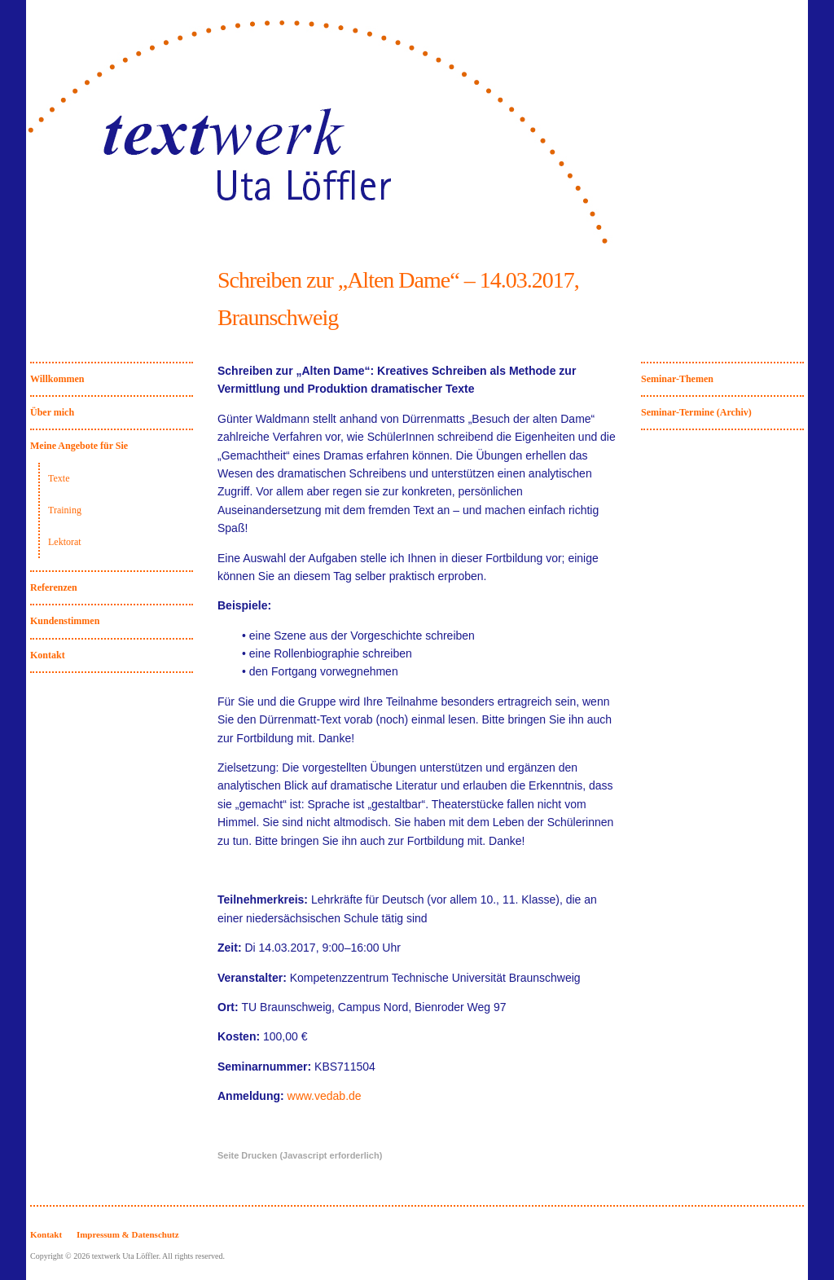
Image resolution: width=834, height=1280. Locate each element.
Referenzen (53, 587)
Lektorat (64, 542)
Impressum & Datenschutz (128, 1234)
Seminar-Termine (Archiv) (696, 412)
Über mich (52, 412)
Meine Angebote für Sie (79, 445)
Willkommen (57, 379)
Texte (58, 478)
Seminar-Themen (677, 379)
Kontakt (47, 655)
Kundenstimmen (64, 621)
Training (64, 510)
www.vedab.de (325, 1095)
